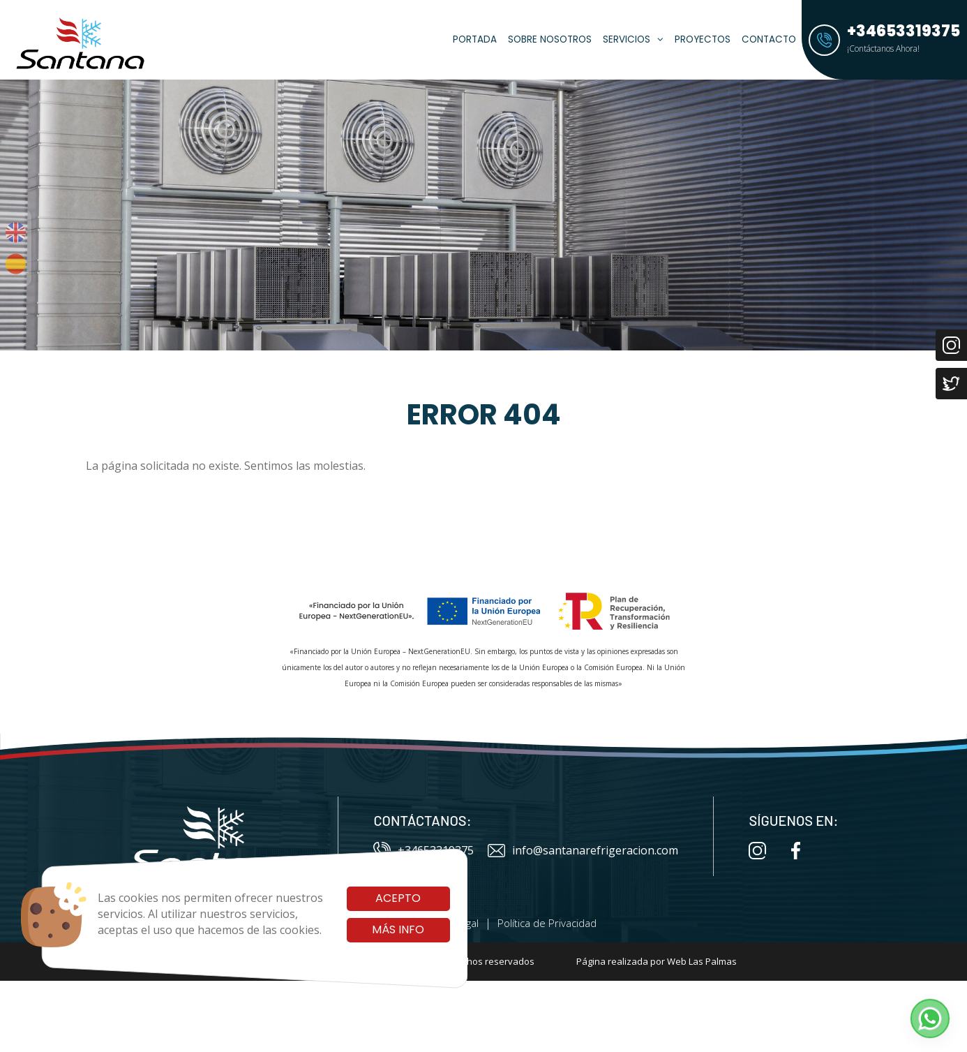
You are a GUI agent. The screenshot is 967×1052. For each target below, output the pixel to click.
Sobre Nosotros (550, 39)
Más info (398, 929)
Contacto (769, 39)
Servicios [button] (633, 39)
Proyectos (702, 39)
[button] (930, 1018)
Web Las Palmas (702, 961)
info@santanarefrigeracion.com (583, 850)
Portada (475, 39)
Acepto (398, 898)
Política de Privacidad (547, 923)
